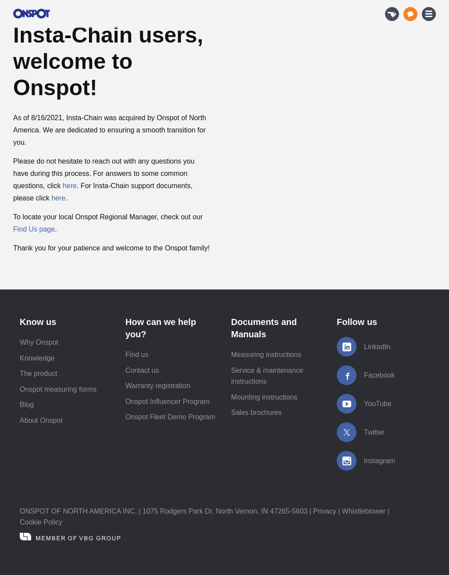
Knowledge (37, 358)
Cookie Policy (41, 522)
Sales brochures (256, 412)
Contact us (142, 370)
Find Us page (34, 229)
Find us (136, 354)
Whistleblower (364, 511)
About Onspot (41, 420)
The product (38, 373)
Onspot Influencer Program (167, 401)
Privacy (324, 511)
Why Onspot (39, 342)
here (70, 185)
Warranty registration (157, 385)
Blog (27, 404)
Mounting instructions (264, 397)
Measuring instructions (266, 354)
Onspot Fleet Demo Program (170, 417)
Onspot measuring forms (58, 389)
